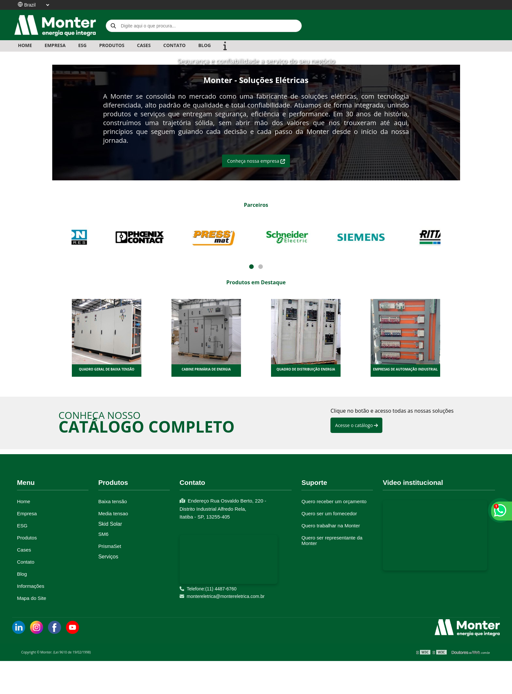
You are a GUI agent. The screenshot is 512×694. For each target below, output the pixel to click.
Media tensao (113, 513)
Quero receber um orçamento (333, 501)
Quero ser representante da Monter (331, 540)
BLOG (204, 45)
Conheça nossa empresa (256, 161)
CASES (144, 45)
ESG (82, 45)
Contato (25, 562)
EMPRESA (55, 45)
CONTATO (174, 45)
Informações (30, 586)
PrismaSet (109, 546)
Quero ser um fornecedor (329, 513)
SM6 (103, 534)
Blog (22, 574)
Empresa (27, 513)
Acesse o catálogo (356, 425)
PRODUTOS (111, 45)
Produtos (27, 537)
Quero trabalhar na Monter (330, 525)
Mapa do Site (31, 598)
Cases (24, 550)
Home (25, 45)
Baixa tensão (112, 501)
